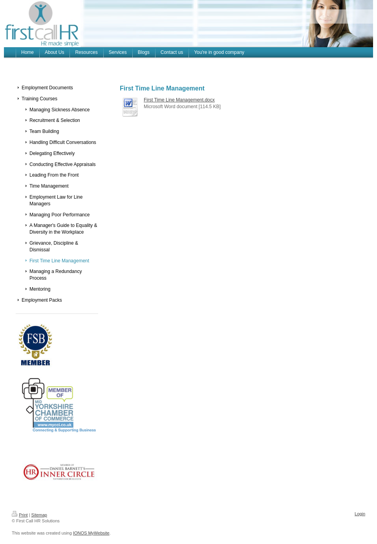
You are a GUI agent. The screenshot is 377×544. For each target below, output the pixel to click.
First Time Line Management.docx (179, 100)
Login (360, 513)
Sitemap (39, 515)
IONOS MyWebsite (91, 533)
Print (20, 515)
